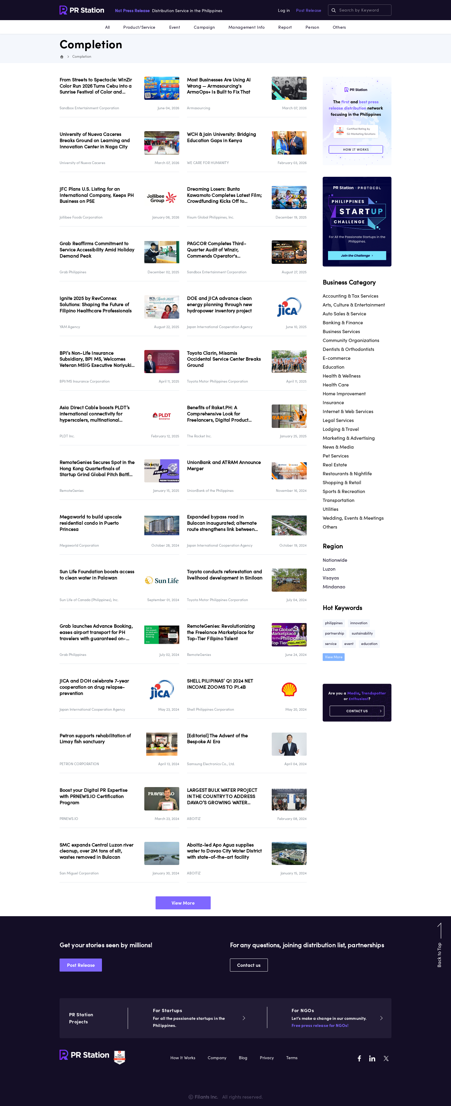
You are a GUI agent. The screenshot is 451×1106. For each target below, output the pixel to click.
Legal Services (338, 420)
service (331, 643)
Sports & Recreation (344, 491)
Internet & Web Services (348, 411)
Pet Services (336, 456)
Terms (292, 1057)
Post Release (308, 10)
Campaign (204, 27)
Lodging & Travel (341, 429)
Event (174, 27)
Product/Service (139, 27)
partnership (334, 633)
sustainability (362, 633)
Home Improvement (344, 394)
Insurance (333, 402)
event (349, 643)
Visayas (331, 578)
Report (285, 27)
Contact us (248, 965)
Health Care (336, 385)
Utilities (330, 509)
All (107, 27)
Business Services (341, 331)
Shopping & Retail (342, 482)
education (369, 643)
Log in (284, 10)
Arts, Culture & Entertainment (354, 305)
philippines (334, 623)
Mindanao (334, 587)
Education (333, 367)
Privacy (267, 1057)
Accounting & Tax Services (350, 296)
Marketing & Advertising (349, 438)
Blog (243, 1057)
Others (339, 27)
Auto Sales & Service (344, 314)
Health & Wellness (342, 376)
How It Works (182, 1057)
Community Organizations (351, 340)
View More (183, 903)
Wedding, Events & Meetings (353, 518)
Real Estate (335, 465)
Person (312, 27)
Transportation (338, 500)
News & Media (338, 447)
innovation (358, 623)
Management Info (246, 27)
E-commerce (337, 358)
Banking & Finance (343, 322)
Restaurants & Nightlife (347, 473)
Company (217, 1057)
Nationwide (335, 560)
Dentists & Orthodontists (348, 349)
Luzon (329, 569)
